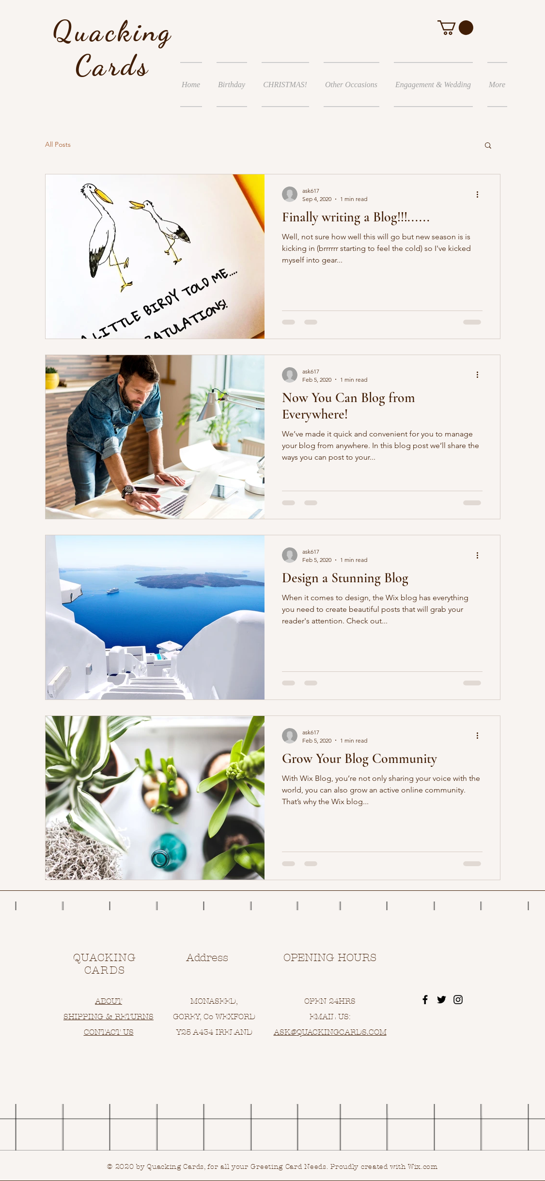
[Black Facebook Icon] (425, 1000)
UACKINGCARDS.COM (344, 1032)
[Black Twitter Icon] (442, 1000)
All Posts (58, 144)
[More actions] (481, 194)
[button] (455, 27)
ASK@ (285, 1032)
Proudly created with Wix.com (384, 1167)
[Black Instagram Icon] (458, 1000)
